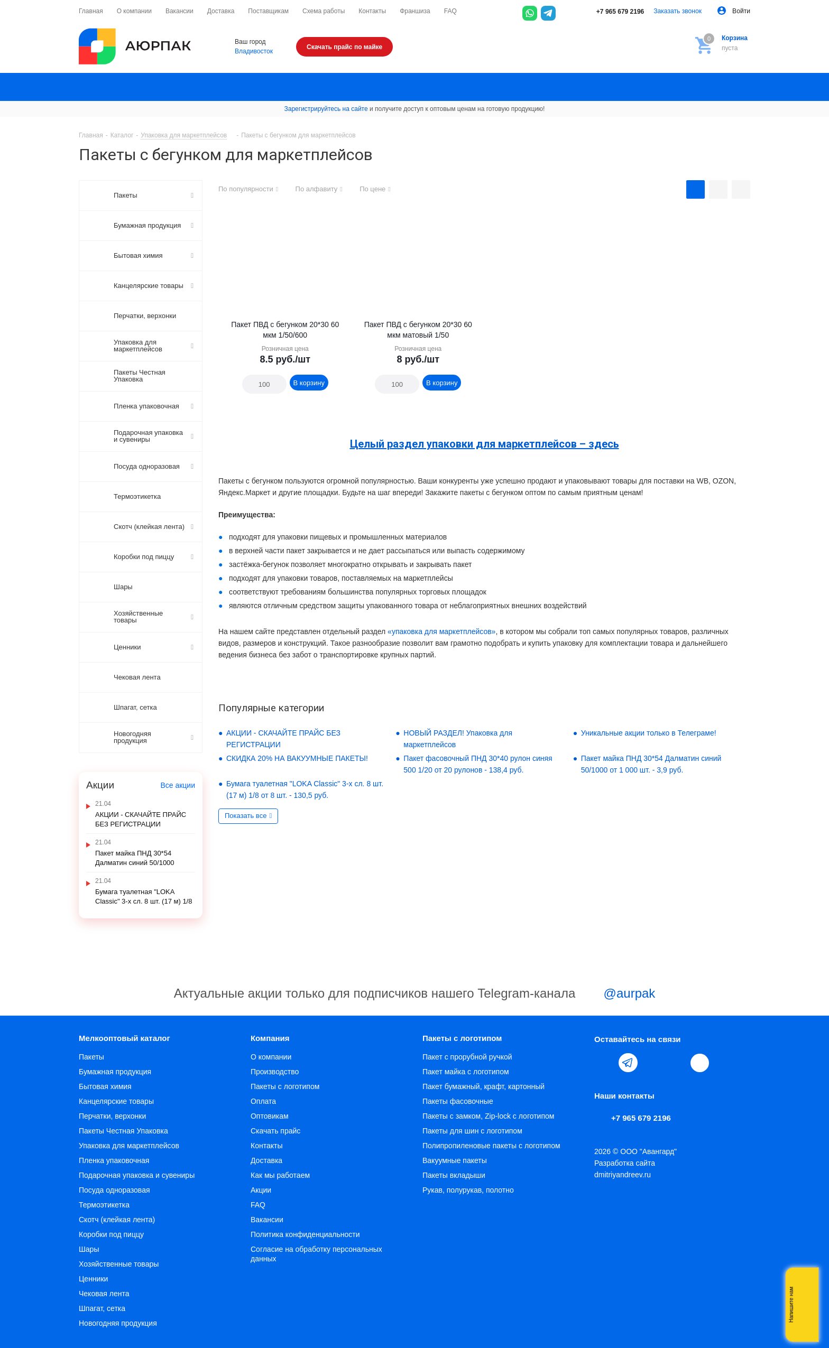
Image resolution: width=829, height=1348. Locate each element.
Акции (261, 1190)
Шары (89, 1249)
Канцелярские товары (116, 1101)
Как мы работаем (280, 1175)
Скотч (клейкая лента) (117, 1219)
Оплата (263, 1101)
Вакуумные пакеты (454, 1160)
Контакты (266, 1145)
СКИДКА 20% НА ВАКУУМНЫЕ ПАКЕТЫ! (297, 758)
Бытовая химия (105, 1086)
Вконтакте (603, 1062)
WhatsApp (676, 1062)
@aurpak (617, 994)
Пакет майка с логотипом (465, 1071)
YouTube (652, 1062)
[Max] (566, 13)
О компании (271, 1057)
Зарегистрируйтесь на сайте (326, 109)
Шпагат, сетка (102, 1308)
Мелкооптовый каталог (124, 1038)
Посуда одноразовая (114, 1190)
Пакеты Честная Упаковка (123, 1131)
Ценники (93, 1279)
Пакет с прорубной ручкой (467, 1057)
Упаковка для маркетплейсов (129, 1145)
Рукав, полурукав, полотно (468, 1190)
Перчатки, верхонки (112, 1116)
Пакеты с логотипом (285, 1086)
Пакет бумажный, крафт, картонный (483, 1086)
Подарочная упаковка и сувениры (137, 1175)
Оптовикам (270, 1116)
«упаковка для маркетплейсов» (441, 631)
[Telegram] (548, 13)
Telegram (628, 1062)
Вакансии (267, 1219)
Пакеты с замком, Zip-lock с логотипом (488, 1116)
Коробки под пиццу (111, 1234)
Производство (275, 1071)
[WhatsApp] (529, 13)
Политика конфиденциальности (305, 1234)
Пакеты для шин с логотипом (472, 1131)
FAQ (258, 1205)
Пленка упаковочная (114, 1160)
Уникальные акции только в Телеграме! (648, 733)
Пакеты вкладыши (453, 1175)
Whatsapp (805, 1305)
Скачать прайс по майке (344, 47)
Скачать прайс (275, 1131)
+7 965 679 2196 (613, 11)
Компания (270, 1038)
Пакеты (91, 1057)
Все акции (177, 785)
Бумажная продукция (115, 1071)
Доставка (266, 1160)
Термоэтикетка (104, 1205)
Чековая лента (104, 1293)
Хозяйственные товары (119, 1264)
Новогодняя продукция (118, 1323)
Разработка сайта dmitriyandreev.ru (624, 1169)
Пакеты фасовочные (457, 1101)
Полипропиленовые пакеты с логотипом (491, 1145)
